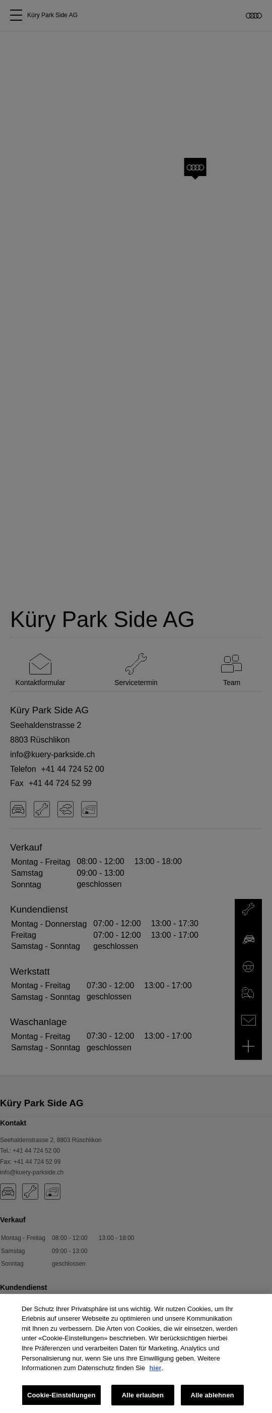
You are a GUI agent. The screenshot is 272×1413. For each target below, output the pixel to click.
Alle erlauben (143, 1398)
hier (156, 1372)
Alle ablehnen (212, 1398)
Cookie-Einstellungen (61, 1398)
